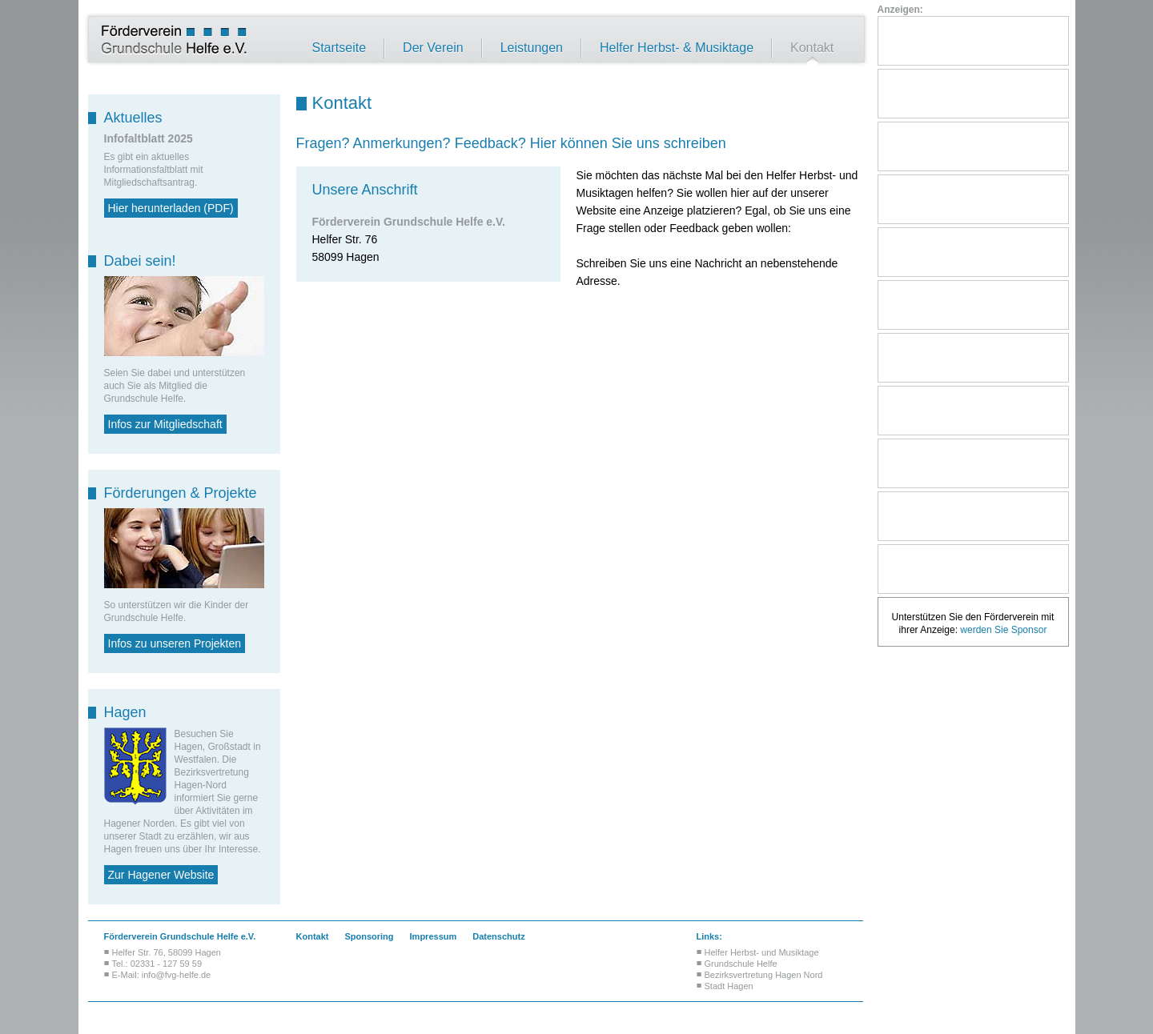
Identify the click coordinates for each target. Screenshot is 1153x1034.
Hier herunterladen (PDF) (171, 208)
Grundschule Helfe (741, 963)
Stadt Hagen (729, 986)
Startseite (339, 48)
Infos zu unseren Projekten (175, 643)
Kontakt (812, 48)
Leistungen (531, 48)
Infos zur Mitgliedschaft (165, 424)
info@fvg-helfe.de (176, 975)
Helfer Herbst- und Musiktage (762, 952)
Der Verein (433, 48)
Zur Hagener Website (161, 874)
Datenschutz (498, 936)
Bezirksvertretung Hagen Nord (764, 975)
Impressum (433, 936)
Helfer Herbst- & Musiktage (676, 48)
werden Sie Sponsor (1003, 629)
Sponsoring (368, 936)
